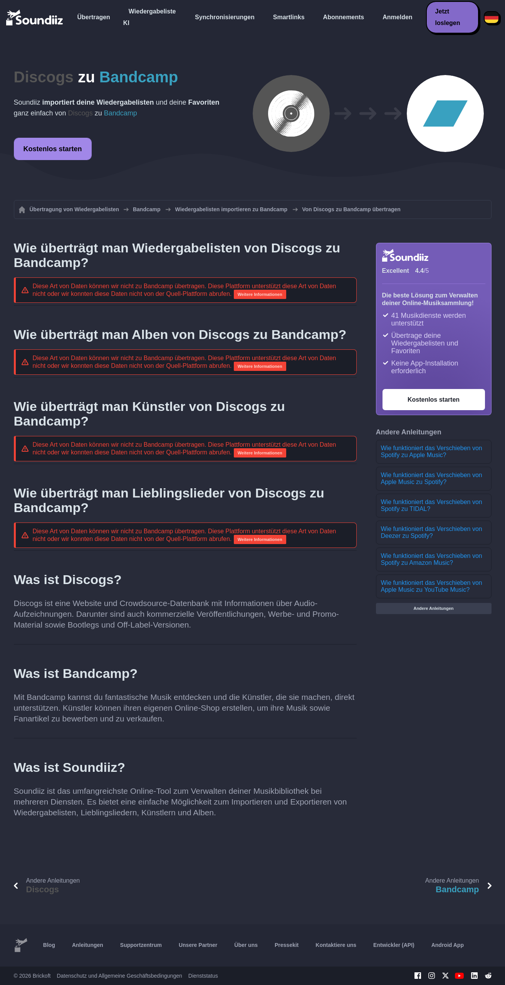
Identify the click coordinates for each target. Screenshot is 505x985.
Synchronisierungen (225, 17)
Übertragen (93, 17)
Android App (447, 945)
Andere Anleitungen (433, 608)
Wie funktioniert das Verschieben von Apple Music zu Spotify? (431, 478)
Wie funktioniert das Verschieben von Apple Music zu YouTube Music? (431, 586)
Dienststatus (203, 976)
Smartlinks (289, 17)
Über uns (246, 945)
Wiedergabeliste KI (149, 17)
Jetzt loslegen (447, 17)
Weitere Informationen (260, 294)
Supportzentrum (141, 945)
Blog (49, 945)
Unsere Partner (198, 945)
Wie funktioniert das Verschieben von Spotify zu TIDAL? (431, 505)
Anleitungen (87, 945)
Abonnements (343, 17)
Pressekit (287, 945)
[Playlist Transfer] (35, 17)
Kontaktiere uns (335, 945)
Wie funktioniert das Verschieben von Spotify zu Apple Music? (431, 451)
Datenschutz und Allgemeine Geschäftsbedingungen (119, 976)
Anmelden (397, 17)
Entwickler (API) (393, 945)
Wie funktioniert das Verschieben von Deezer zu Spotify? (431, 532)
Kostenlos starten (52, 149)
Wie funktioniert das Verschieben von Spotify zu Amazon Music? (431, 559)
